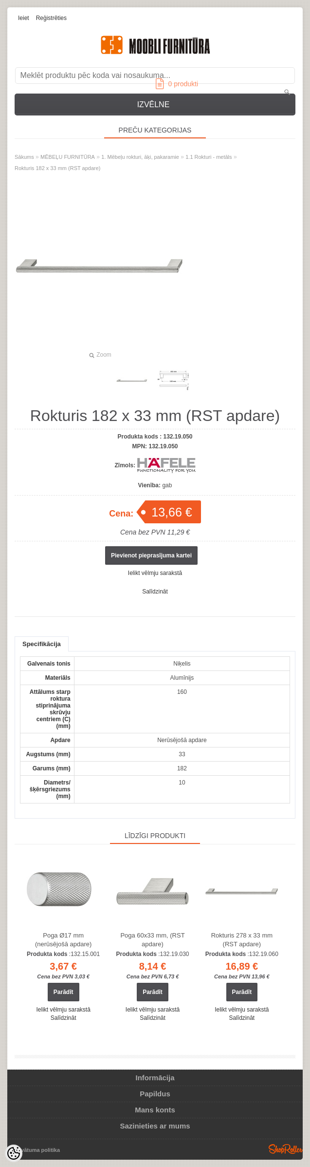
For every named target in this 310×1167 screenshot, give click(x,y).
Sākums (24, 157)
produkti (177, 84)
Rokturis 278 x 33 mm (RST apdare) (242, 940)
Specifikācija (41, 644)
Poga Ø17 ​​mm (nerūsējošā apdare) (63, 940)
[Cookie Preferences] (13, 1153)
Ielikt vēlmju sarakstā (155, 573)
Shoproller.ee (286, 1149)
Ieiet (23, 18)
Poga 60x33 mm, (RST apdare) (152, 940)
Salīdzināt (155, 591)
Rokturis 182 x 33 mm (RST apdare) (57, 168)
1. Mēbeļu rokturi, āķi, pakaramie (140, 157)
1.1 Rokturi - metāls (208, 157)
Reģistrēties (51, 18)
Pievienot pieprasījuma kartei (151, 555)
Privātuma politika (37, 1150)
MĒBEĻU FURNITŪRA (67, 157)
